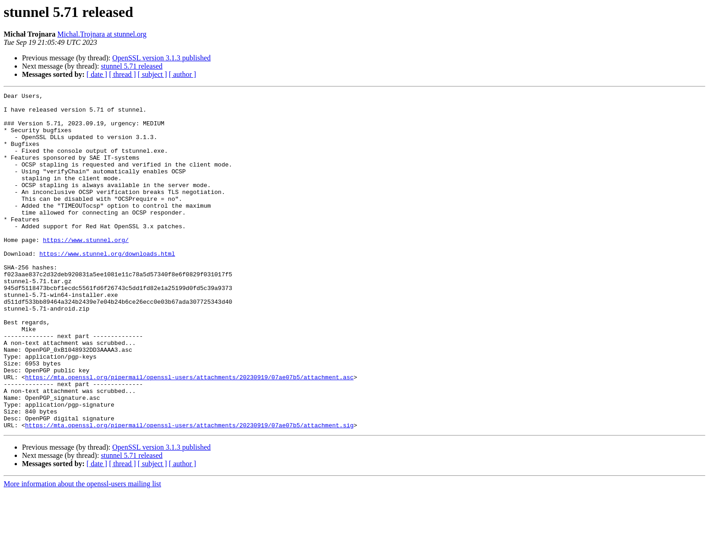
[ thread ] (122, 74)
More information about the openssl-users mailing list (82, 551)
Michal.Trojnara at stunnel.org (101, 34)
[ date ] (97, 74)
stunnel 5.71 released (131, 66)
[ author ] (182, 74)
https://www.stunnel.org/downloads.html (107, 286)
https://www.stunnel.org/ (86, 270)
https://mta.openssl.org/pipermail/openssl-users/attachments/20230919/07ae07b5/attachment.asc (189, 434)
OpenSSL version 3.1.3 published (161, 58)
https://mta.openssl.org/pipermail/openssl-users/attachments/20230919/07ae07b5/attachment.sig (189, 492)
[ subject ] (152, 74)
